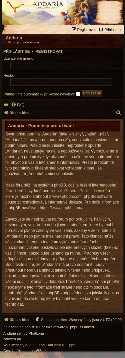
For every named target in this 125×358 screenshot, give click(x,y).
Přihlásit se (16, 51)
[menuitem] (111, 29)
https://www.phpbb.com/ (61, 208)
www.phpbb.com (67, 196)
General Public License (84, 191)
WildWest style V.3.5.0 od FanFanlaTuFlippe (39, 345)
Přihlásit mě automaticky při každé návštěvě (42, 94)
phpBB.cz (38, 350)
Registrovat (49, 51)
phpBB (30, 327)
